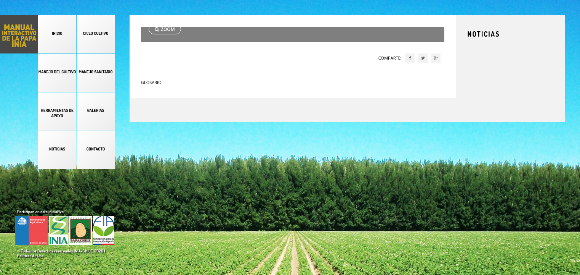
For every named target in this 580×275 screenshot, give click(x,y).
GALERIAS (95, 110)
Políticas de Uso (30, 255)
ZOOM (165, 29)
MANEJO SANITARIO (95, 71)
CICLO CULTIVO (96, 33)
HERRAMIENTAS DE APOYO (57, 113)
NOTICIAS (57, 149)
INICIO (57, 33)
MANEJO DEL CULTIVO (57, 71)
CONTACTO (96, 149)
